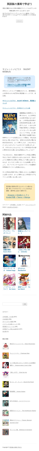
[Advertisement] (19, 45)
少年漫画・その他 (15, 205)
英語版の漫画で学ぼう (19, 4)
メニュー (19, 21)
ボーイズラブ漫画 (7, 321)
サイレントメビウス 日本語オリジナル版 (16, 108)
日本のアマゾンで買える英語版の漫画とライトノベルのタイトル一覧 (18, 85)
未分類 (4, 331)
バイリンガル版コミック (9, 324)
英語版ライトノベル (8, 326)
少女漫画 (5, 319)
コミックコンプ (30, 205)
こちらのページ (19, 79)
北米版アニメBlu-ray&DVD (10, 329)
